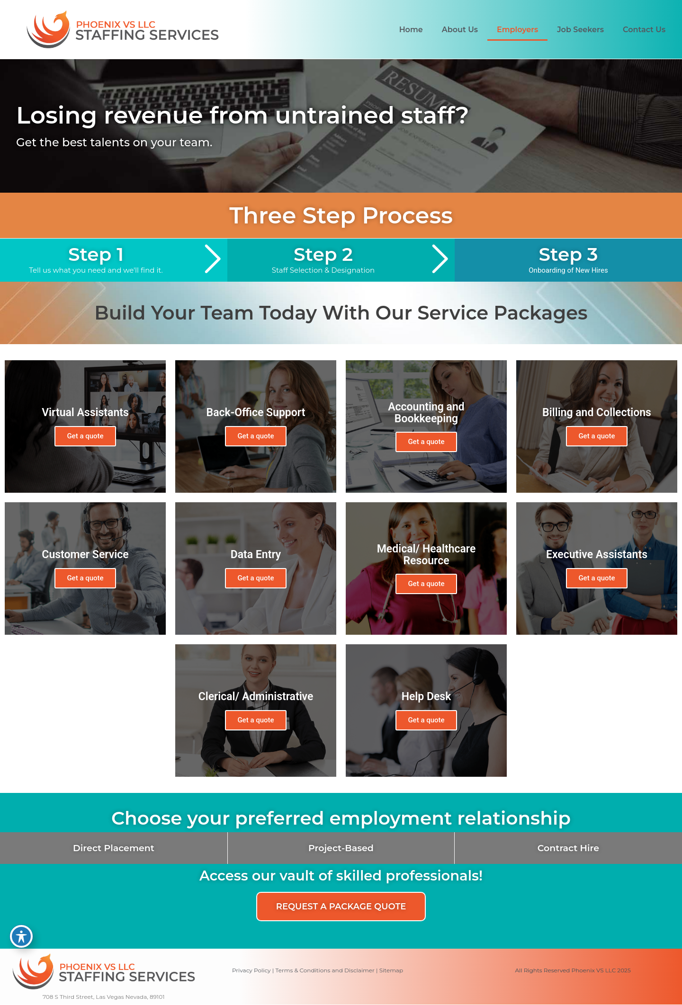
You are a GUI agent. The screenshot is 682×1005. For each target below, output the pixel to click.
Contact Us (644, 29)
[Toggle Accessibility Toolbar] (21, 936)
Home (411, 29)
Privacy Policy (251, 970)
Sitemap (391, 970)
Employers (517, 29)
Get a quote (85, 436)
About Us (460, 29)
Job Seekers (580, 29)
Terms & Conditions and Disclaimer (324, 970)
